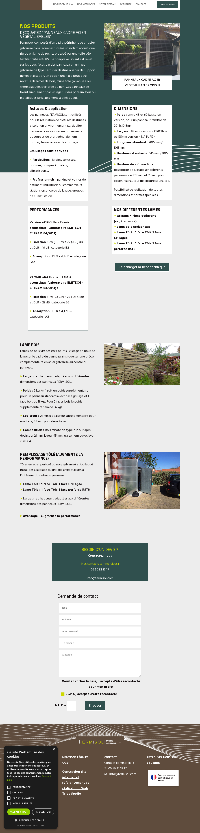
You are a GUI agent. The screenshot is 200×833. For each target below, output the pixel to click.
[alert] (31, 787)
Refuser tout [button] (43, 811)
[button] (30, 820)
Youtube (153, 763)
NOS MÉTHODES (86, 4)
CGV (65, 763)
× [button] (53, 749)
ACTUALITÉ (125, 4)
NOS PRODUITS (61, 4)
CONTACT (141, 4)
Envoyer (95, 706)
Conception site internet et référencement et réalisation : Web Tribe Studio (75, 782)
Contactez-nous (167, 5)
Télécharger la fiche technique (142, 267)
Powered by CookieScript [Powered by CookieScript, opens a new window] (31, 825)
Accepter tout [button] (19, 811)
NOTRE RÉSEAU (107, 4)
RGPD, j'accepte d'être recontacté (89, 694)
